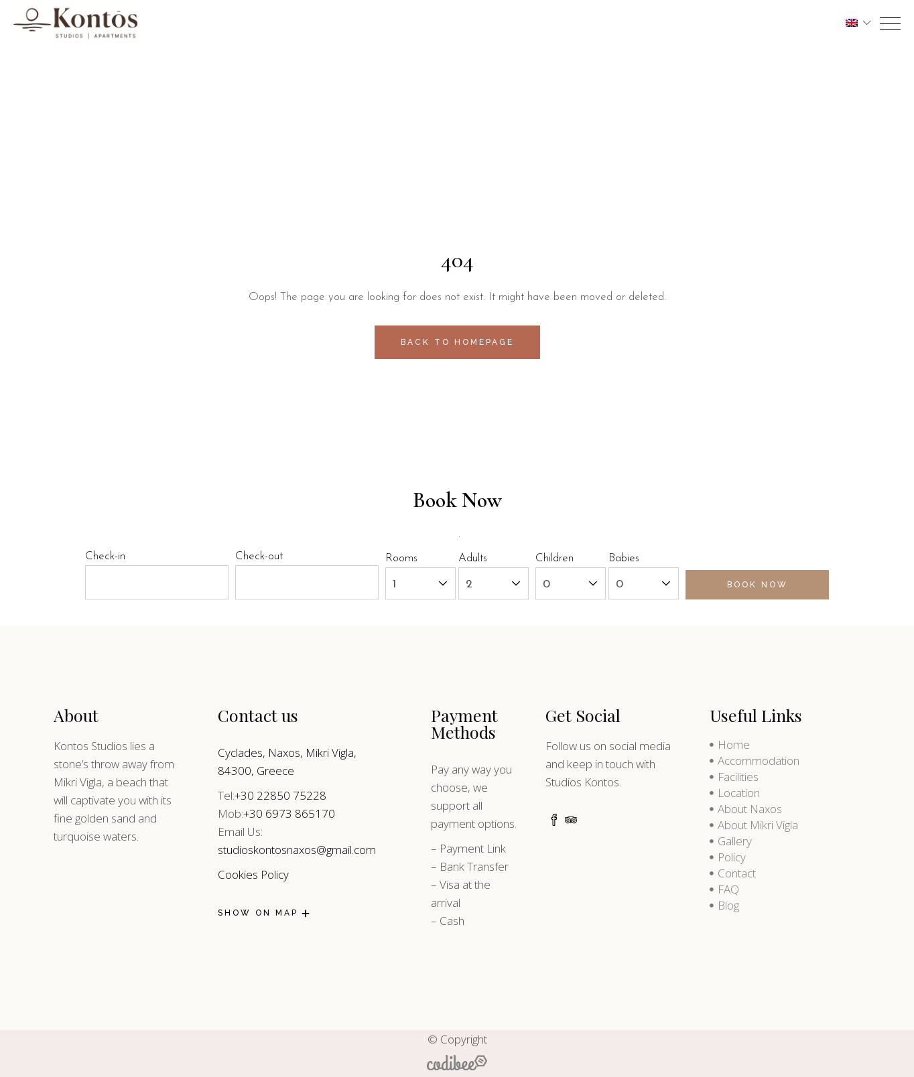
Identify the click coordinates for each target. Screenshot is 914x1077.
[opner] (890, 23)
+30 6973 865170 (289, 813)
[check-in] (156, 582)
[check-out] (307, 582)
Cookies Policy (253, 874)
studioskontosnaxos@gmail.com (297, 849)
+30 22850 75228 (280, 795)
